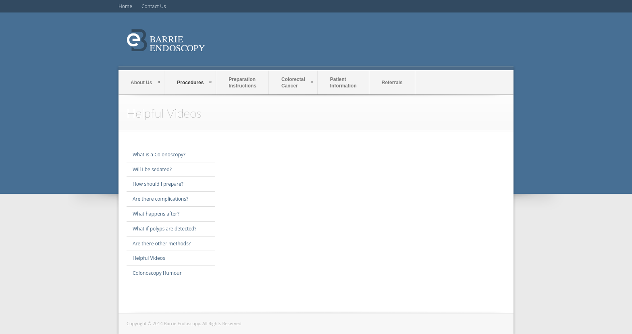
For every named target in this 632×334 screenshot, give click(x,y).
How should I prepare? (158, 183)
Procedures (194, 82)
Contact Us (153, 6)
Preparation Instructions (242, 83)
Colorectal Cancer (297, 83)
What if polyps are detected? (164, 228)
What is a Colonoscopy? (159, 154)
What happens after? (156, 213)
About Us (145, 82)
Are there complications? (160, 198)
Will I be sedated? (152, 169)
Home (125, 6)
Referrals (392, 82)
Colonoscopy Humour (157, 273)
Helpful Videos (149, 258)
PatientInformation (343, 83)
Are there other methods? (162, 243)
